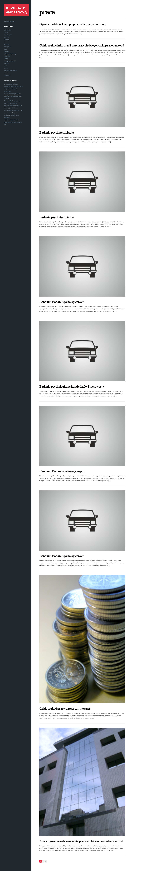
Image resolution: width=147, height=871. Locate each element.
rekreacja (6, 56)
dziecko (6, 37)
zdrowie (6, 73)
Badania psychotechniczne (56, 132)
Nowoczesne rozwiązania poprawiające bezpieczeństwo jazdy (13, 122)
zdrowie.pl (7, 75)
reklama (6, 51)
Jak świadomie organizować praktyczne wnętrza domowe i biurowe (13, 96)
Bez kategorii (8, 30)
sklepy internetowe (9, 61)
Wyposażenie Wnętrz (10, 70)
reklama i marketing (10, 54)
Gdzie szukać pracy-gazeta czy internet (64, 708)
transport (6, 63)
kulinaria (6, 44)
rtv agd (6, 58)
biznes (6, 32)
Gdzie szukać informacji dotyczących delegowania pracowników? (81, 45)
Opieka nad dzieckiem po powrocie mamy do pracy (72, 24)
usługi (6, 68)
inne (5, 42)
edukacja (6, 39)
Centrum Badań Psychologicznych (61, 302)
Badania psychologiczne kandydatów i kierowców (71, 386)
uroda (5, 66)
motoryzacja (7, 47)
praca (5, 49)
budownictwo (8, 35)
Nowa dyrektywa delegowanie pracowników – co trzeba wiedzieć (81, 841)
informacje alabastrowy (16, 9)
